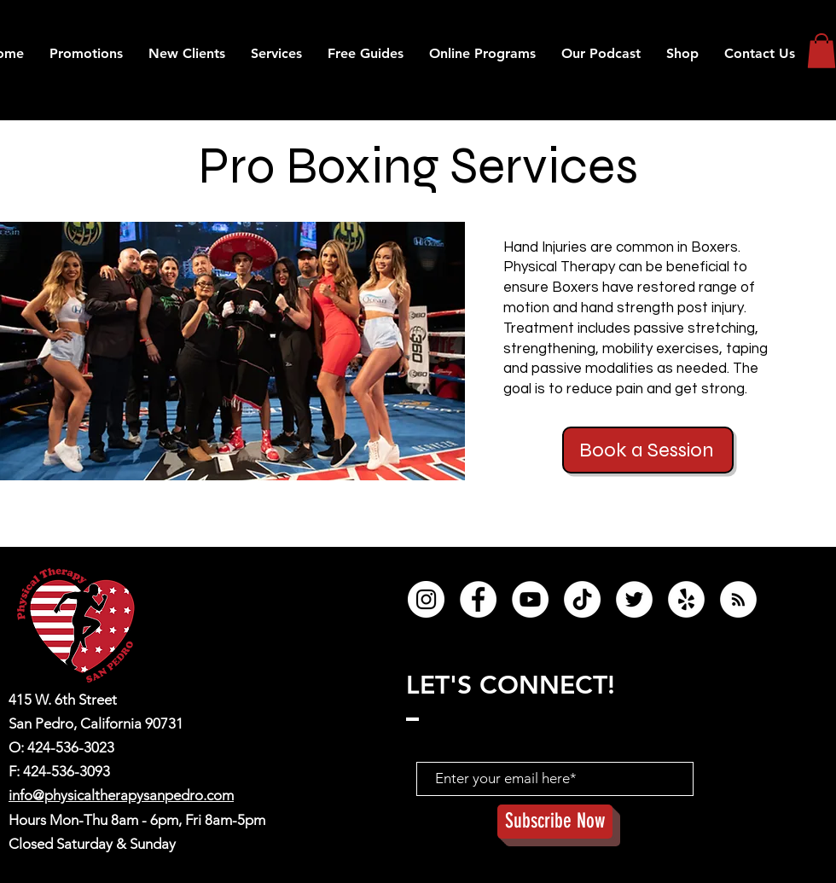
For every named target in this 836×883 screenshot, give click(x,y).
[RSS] (738, 599)
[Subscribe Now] (554, 822)
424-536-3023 (70, 747)
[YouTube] (530, 599)
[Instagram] (426, 599)
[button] (601, 53)
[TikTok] (582, 599)
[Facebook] (478, 599)
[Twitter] (634, 599)
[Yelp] (686, 599)
